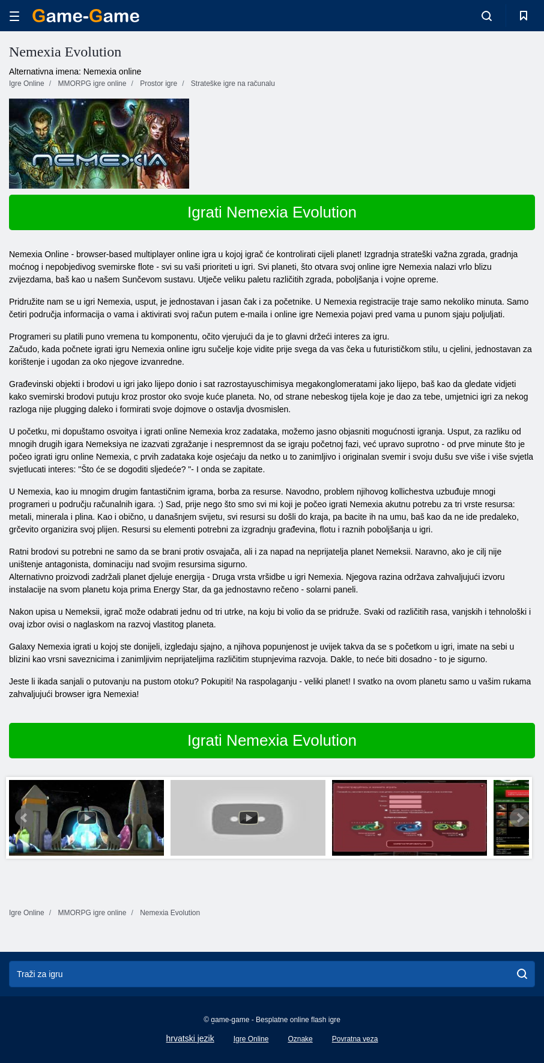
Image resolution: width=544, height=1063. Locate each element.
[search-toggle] (487, 15)
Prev (24, 817)
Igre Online (251, 1039)
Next (519, 817)
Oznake (300, 1039)
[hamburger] (14, 16)
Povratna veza (355, 1039)
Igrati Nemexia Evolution (272, 212)
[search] (522, 974)
